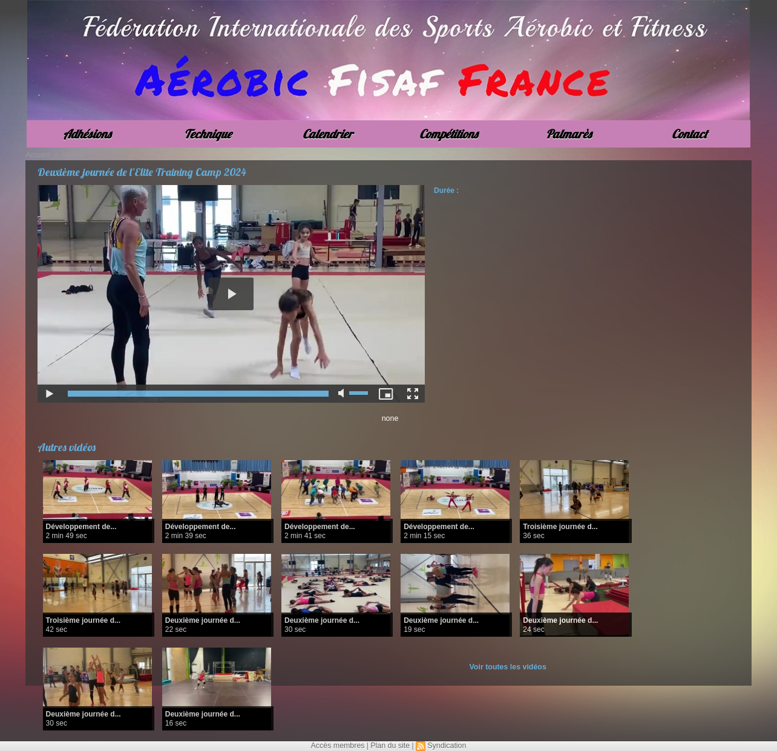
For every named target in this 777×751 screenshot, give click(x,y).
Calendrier (328, 133)
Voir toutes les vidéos (508, 667)
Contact (689, 133)
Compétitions (448, 133)
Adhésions (87, 133)
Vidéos (72, 155)
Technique (207, 133)
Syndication (445, 745)
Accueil (37, 155)
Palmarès (568, 133)
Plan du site (390, 745)
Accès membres (339, 745)
